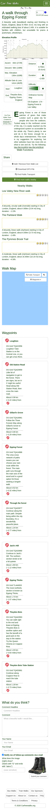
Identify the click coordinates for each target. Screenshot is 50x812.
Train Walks (24, 791)
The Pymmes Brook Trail (15, 239)
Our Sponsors (37, 791)
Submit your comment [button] (39, 776)
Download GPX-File (25, 169)
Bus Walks (11, 791)
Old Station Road (15, 365)
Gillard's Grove (14, 413)
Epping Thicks (14, 580)
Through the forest (15, 503)
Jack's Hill (12, 546)
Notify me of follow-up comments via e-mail (23, 755)
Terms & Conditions (20, 801)
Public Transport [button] (33, 275)
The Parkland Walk (12, 215)
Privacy (34, 801)
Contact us (33, 796)
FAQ (42, 796)
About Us (22, 796)
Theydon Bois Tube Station (19, 665)
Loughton (11, 341)
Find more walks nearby (25, 180)
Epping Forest (13, 447)
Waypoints (35, 280)
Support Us (10, 796)
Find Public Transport (25, 174)
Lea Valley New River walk (16, 191)
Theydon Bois (13, 612)
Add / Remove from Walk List (25, 164)
